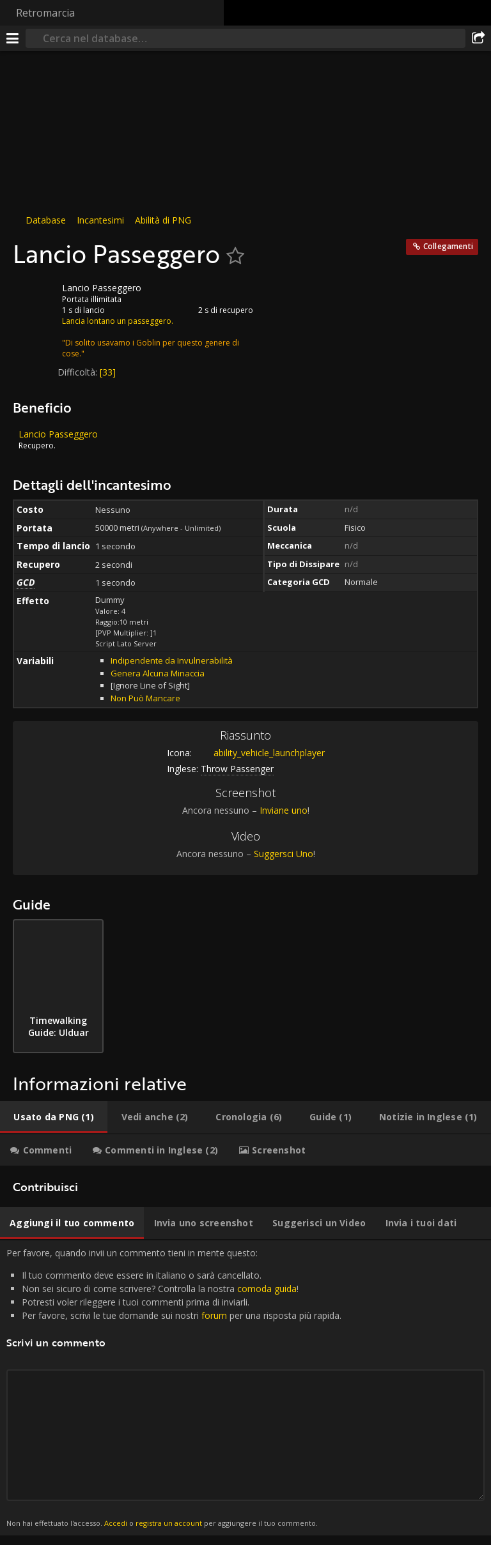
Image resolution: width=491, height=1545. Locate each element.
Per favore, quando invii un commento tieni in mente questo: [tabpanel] (245, 1388)
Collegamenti (448, 246)
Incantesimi (100, 220)
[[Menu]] (13, 38)
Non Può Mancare (145, 698)
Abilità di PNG (163, 220)
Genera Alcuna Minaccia (158, 673)
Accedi (115, 1523)
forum (214, 1315)
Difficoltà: (79, 372)
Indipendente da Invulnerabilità (172, 660)
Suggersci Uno (283, 854)
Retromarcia (45, 13)
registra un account (169, 1523)
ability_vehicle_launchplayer (259, 753)
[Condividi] (478, 38)
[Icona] (34, 297)
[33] (108, 372)
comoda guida (267, 1288)
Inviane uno (284, 810)
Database (46, 220)
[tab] (53, 1117)
